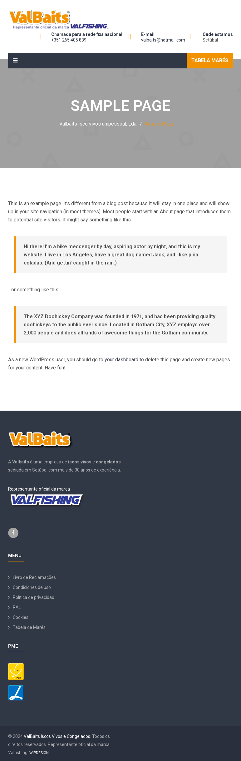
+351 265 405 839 (68, 39)
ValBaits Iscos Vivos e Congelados (57, 736)
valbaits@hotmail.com (163, 39)
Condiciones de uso (32, 587)
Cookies (20, 617)
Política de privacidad (33, 597)
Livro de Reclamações (34, 577)
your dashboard (121, 360)
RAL (17, 607)
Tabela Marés (209, 60)
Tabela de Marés (29, 627)
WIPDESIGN (39, 753)
